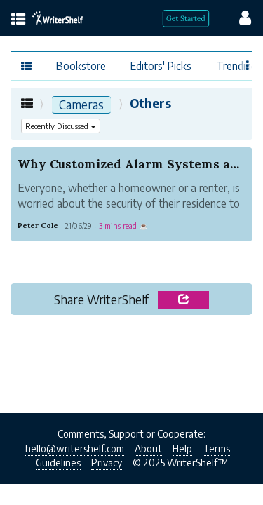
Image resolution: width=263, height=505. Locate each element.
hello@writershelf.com (74, 448)
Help (182, 448)
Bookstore (81, 65)
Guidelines (58, 463)
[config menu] (238, 17)
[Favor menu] (248, 64)
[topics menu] (18, 20)
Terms (216, 448)
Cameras (81, 104)
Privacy (106, 463)
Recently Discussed (60, 126)
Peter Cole (38, 225)
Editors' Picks (160, 65)
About (148, 448)
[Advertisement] (131, 367)
